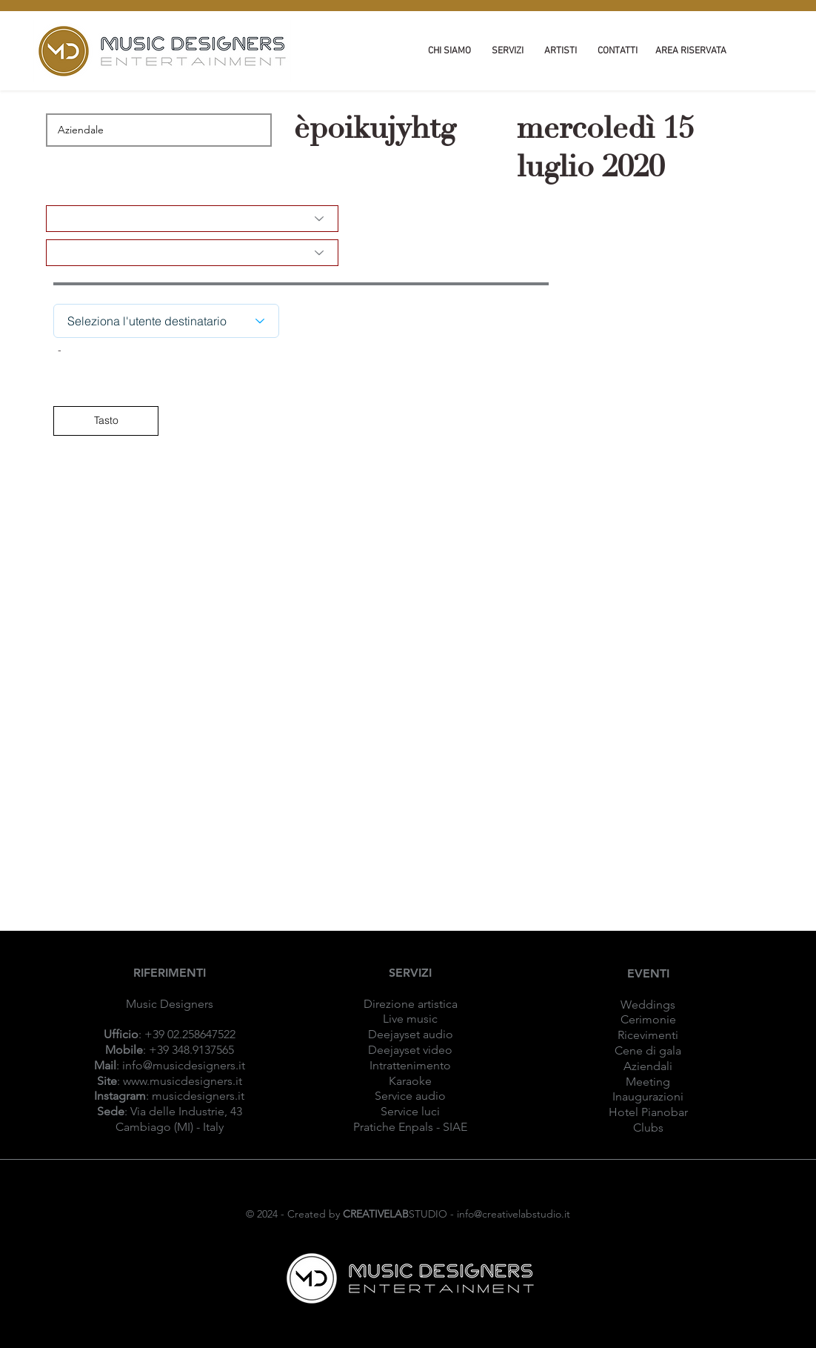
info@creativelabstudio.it (513, 1214)
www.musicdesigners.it (182, 1081)
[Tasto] (105, 421)
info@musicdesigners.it (183, 1065)
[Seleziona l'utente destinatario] (166, 321)
